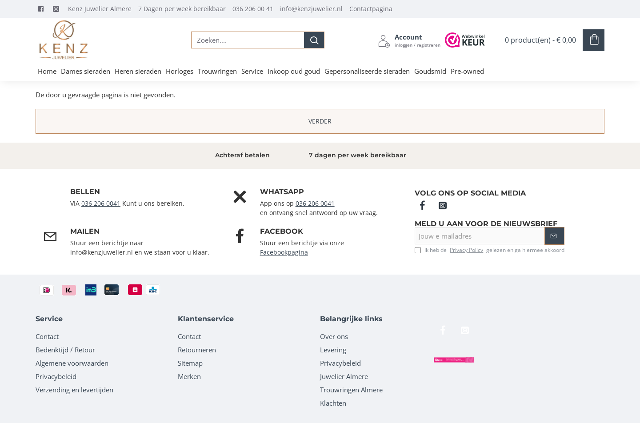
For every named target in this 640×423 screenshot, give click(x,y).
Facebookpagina (284, 252)
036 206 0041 (100, 203)
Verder (320, 121)
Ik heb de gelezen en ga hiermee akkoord (489, 250)
